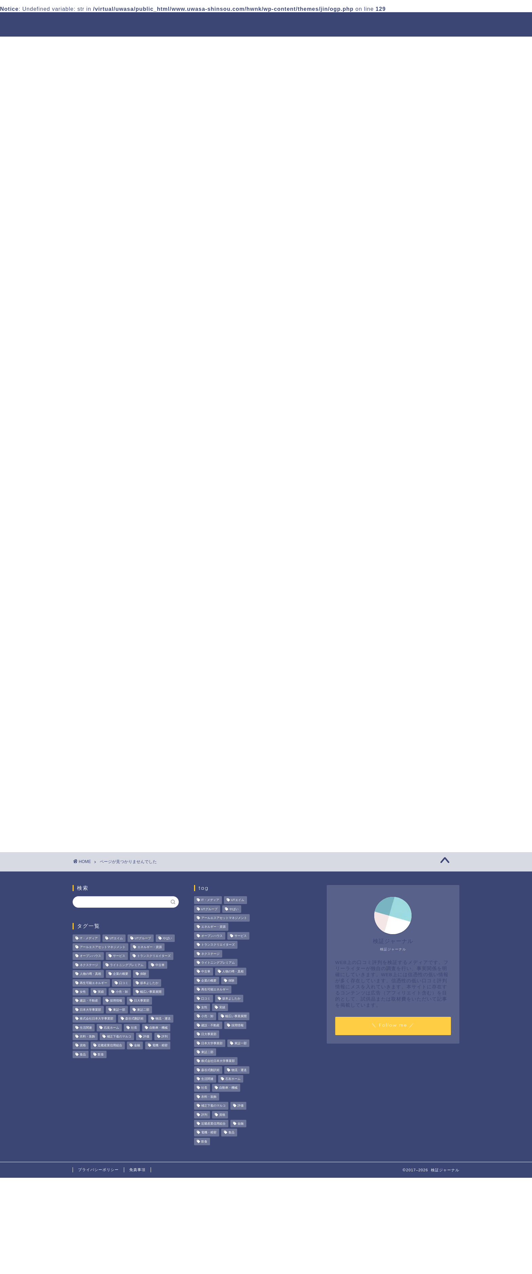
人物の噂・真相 (303, 23)
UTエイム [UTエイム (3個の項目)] (116, 938)
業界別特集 (391, 23)
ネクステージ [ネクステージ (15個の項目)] (89, 965)
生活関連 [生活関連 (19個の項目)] (86, 1027)
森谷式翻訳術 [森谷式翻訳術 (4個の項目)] (134, 1019)
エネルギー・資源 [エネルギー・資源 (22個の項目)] (149, 947)
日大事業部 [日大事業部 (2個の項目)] (141, 1001)
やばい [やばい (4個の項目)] (167, 938)
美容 (105, 426)
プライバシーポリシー (98, 1170)
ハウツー (350, 23)
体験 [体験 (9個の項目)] (143, 974)
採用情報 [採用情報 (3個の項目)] (116, 1001)
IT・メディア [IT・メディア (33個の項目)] (89, 938)
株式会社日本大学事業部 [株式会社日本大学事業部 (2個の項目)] (96, 1019)
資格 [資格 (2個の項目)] (83, 1045)
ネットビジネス (120, 363)
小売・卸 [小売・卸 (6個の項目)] (122, 991)
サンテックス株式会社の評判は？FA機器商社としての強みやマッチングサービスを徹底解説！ (404, 357)
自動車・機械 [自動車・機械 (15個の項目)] (158, 1027)
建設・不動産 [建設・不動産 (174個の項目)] (89, 1001)
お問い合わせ (438, 23)
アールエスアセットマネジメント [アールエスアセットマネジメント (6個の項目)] (103, 947)
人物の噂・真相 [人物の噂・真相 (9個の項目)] (90, 974)
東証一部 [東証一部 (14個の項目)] (119, 1009)
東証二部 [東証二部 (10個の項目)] (143, 1009)
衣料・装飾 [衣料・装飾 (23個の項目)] (87, 1036)
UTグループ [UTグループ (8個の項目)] (143, 938)
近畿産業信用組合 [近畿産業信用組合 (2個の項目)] (110, 1045)
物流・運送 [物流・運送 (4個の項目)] (163, 1019)
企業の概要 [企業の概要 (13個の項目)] (120, 974)
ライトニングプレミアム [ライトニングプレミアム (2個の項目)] (127, 965)
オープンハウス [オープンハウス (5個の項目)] (90, 956)
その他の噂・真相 (123, 354)
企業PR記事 (115, 390)
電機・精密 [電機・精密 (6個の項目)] (160, 1045)
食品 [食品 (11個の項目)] (83, 1054)
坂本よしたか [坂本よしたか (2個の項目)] (149, 983)
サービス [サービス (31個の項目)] (119, 956)
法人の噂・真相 (193, 23)
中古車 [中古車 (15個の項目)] (160, 965)
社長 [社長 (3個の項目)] (134, 1027)
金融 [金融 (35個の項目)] (137, 1045)
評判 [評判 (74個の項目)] (165, 1036)
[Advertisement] (400, 540)
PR (104, 346)
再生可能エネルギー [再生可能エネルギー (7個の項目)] (93, 983)
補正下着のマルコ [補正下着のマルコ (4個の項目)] (119, 1036)
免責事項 (137, 1170)
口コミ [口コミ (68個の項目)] (123, 983)
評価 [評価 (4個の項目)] (146, 1036)
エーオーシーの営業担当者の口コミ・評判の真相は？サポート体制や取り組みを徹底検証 (403, 317)
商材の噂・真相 (248, 23)
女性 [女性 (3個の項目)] (83, 991)
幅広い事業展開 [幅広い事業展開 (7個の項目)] (151, 991)
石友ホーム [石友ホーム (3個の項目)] (111, 1027)
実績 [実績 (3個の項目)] (101, 991)
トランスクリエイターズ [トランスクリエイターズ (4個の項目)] (154, 956)
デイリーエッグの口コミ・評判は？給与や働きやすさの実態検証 (403, 393)
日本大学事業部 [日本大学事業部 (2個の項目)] (90, 1009)
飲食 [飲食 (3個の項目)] (101, 1054)
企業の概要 (114, 399)
